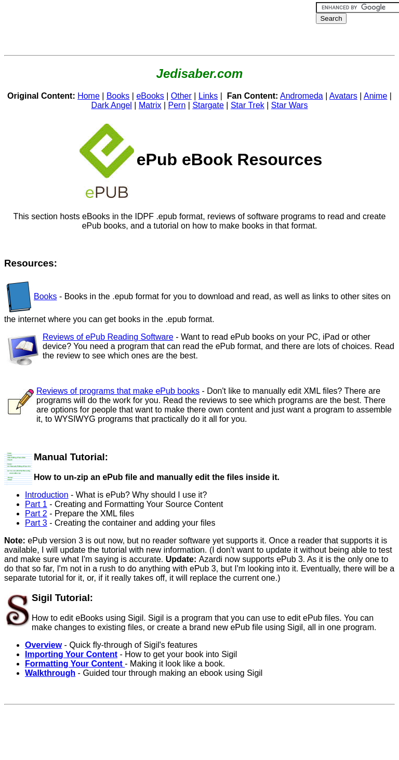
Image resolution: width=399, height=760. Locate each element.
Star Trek (247, 105)
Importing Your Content (71, 654)
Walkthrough (50, 673)
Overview (43, 645)
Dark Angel (111, 105)
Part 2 (36, 513)
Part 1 (36, 504)
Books (118, 95)
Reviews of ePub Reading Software (108, 336)
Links (208, 95)
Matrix (150, 105)
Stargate (207, 105)
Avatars (343, 95)
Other (181, 95)
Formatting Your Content (75, 663)
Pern (177, 105)
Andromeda (301, 95)
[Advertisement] (193, 27)
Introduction (47, 494)
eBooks (150, 95)
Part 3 (36, 522)
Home (88, 95)
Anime (375, 95)
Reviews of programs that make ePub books (118, 390)
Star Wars (289, 105)
